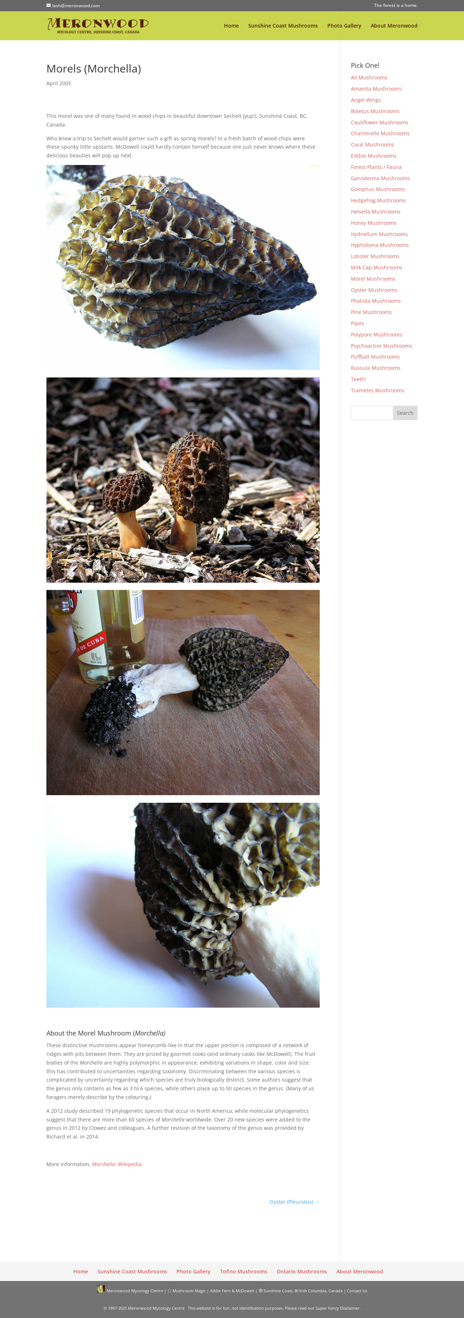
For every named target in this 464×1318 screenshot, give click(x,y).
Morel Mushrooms (373, 278)
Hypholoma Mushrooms (380, 244)
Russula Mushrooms (376, 367)
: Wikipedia (117, 1164)
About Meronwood (394, 26)
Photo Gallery (344, 26)
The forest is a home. (396, 5)
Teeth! (358, 379)
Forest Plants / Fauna (376, 167)
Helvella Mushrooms (376, 211)
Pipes (357, 323)
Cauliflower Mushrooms (380, 122)
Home (231, 26)
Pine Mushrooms (371, 312)
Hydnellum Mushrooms (379, 234)
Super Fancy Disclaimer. (338, 1308)
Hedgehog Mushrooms (378, 200)
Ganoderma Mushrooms (380, 178)
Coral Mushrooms (372, 144)
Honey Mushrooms (374, 222)
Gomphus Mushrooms (378, 189)
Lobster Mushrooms (375, 256)
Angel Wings (366, 99)
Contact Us (357, 1290)
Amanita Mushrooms (376, 88)
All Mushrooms (369, 77)
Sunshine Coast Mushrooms (283, 26)
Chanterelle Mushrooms (380, 133)
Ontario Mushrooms (302, 1271)
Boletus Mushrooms (375, 111)
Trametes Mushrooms (377, 390)
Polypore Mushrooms (376, 334)
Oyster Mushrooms (374, 289)
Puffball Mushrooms (375, 356)
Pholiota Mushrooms (376, 300)
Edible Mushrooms (374, 155)
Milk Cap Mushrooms (376, 267)
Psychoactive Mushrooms (381, 345)
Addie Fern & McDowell (232, 1290)
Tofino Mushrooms (243, 1271)
